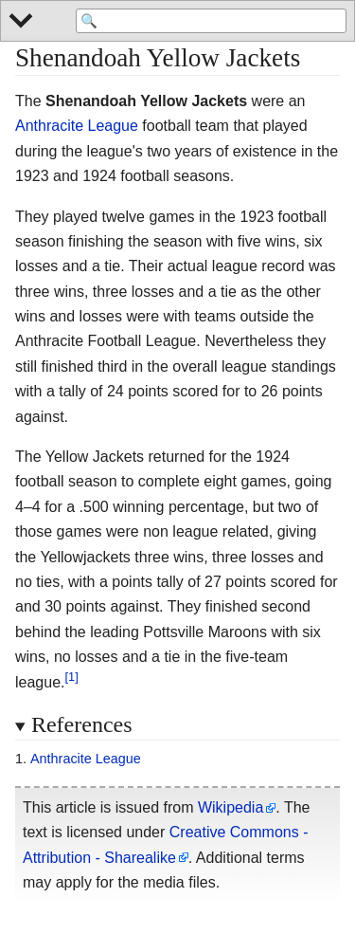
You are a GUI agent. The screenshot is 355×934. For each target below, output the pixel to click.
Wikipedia (230, 807)
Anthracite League (76, 126)
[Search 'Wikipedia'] (211, 21)
